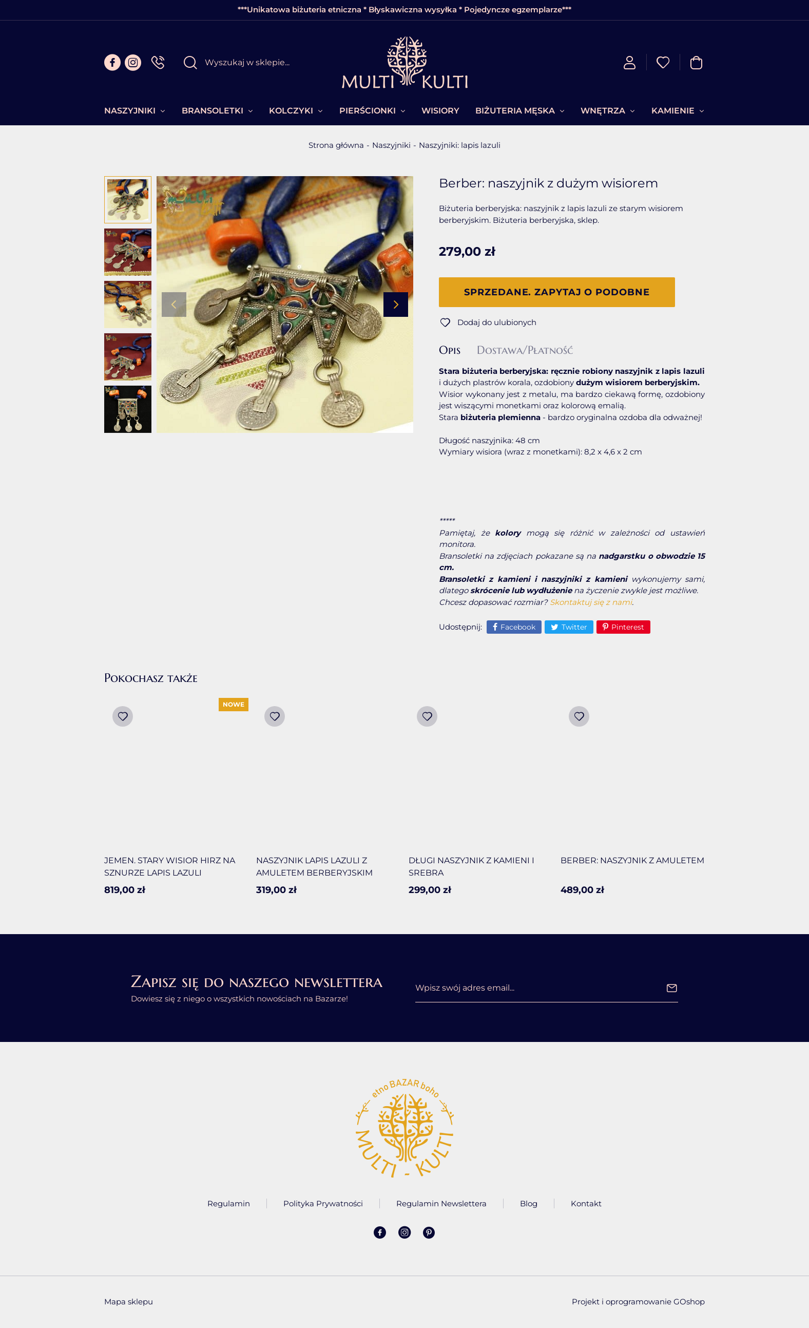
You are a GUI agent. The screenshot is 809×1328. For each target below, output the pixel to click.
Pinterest (627, 627)
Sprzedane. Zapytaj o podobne (556, 292)
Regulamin (228, 1203)
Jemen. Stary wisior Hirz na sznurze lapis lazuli (169, 867)
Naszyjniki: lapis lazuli (459, 145)
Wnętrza (603, 111)
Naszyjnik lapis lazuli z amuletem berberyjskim (314, 867)
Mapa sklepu (128, 1301)
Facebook (517, 627)
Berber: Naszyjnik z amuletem (632, 860)
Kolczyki (291, 111)
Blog (528, 1203)
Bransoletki (212, 111)
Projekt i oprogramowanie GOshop (638, 1301)
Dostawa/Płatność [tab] (525, 350)
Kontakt (586, 1203)
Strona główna (336, 145)
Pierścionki (367, 111)
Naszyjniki (130, 111)
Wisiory (440, 111)
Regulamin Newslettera (441, 1203)
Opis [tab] (449, 350)
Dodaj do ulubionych (496, 322)
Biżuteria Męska (515, 111)
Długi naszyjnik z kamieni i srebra (471, 867)
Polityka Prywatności (323, 1203)
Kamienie (673, 111)
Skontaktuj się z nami (591, 602)
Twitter (574, 627)
